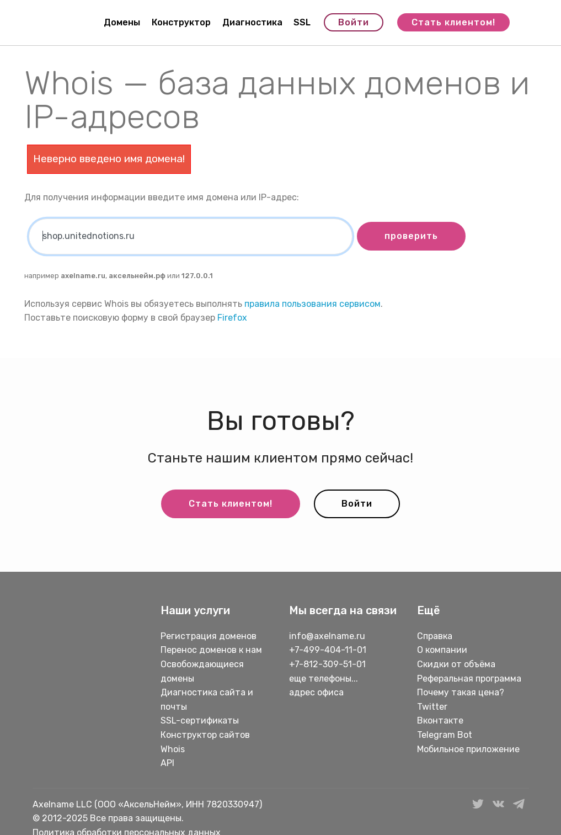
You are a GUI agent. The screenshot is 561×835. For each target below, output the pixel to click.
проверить (411, 236)
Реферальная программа (469, 678)
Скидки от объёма (456, 664)
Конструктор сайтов (205, 735)
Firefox (232, 317)
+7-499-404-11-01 (327, 650)
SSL (302, 22)
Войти (353, 22)
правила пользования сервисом (312, 304)
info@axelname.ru (327, 636)
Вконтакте (440, 720)
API (167, 763)
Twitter (432, 706)
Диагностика (252, 22)
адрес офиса (316, 692)
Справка (434, 636)
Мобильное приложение (468, 749)
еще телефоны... (323, 678)
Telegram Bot (444, 735)
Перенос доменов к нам (211, 650)
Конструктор (181, 22)
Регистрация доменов (209, 636)
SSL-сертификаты (201, 720)
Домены (122, 22)
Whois (173, 749)
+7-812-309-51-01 (327, 664)
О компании (442, 650)
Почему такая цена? (460, 692)
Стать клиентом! (453, 22)
